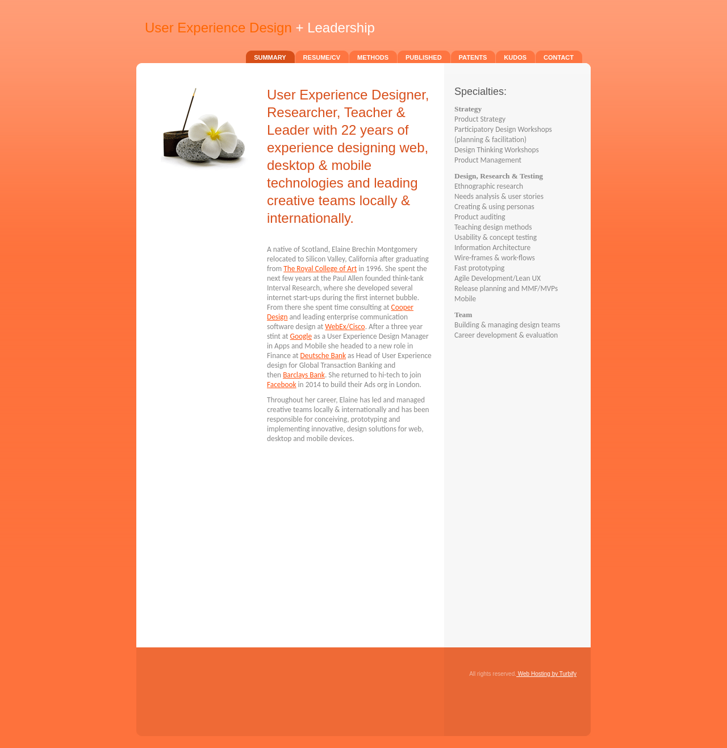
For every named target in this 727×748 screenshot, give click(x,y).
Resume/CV (321, 57)
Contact (559, 57)
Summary (270, 57)
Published (424, 57)
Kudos (515, 57)
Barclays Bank (304, 375)
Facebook (281, 384)
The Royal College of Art (320, 268)
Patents (473, 57)
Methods (372, 57)
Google (301, 336)
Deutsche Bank (323, 355)
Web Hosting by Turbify (546, 674)
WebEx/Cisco (345, 326)
